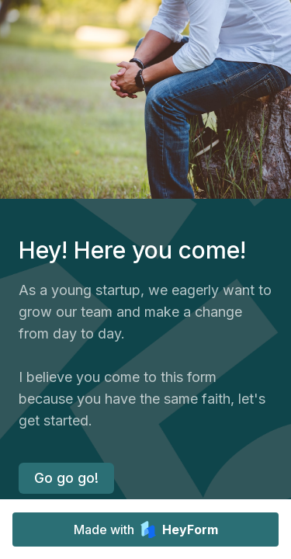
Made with (146, 529)
